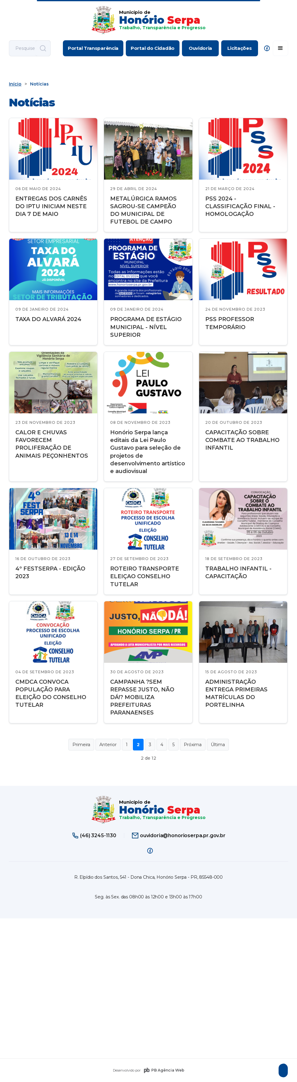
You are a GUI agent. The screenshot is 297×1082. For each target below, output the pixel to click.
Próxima (193, 744)
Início (15, 84)
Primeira (81, 744)
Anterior (108, 744)
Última (218, 744)
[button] (280, 48)
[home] (148, 20)
